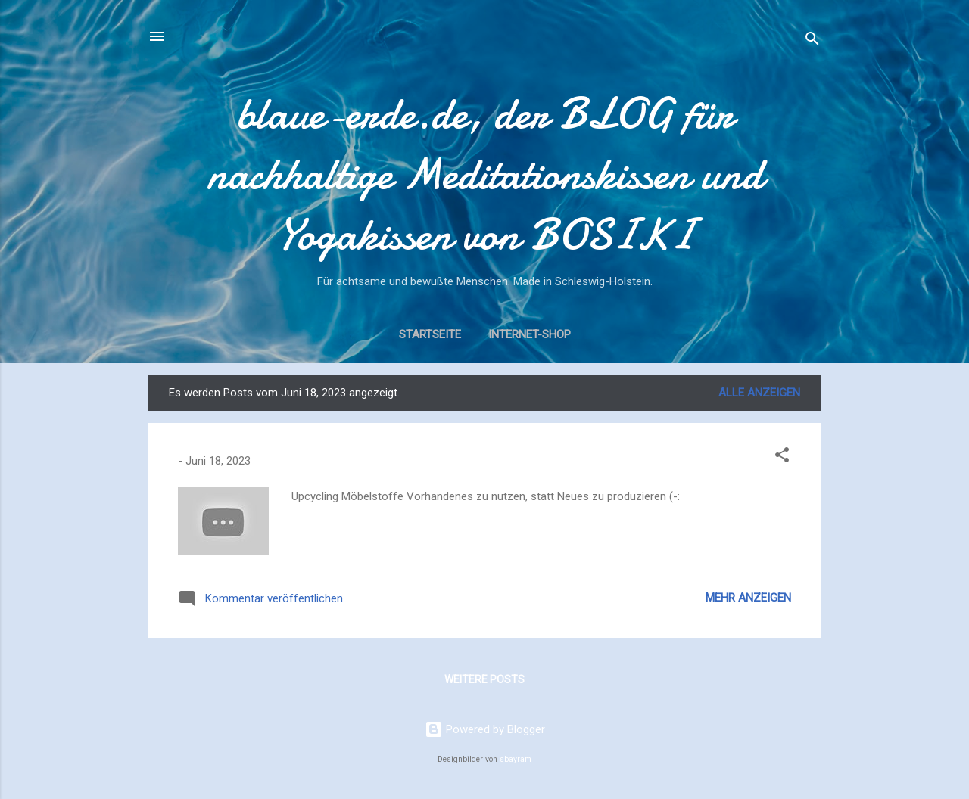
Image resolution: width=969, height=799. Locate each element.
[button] (782, 457)
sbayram (515, 759)
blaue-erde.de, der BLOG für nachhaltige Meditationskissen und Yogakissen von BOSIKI (485, 174)
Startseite (430, 334)
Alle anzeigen (759, 393)
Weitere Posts (484, 679)
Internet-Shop (529, 334)
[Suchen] (812, 41)
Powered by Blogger (485, 729)
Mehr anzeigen (748, 598)
